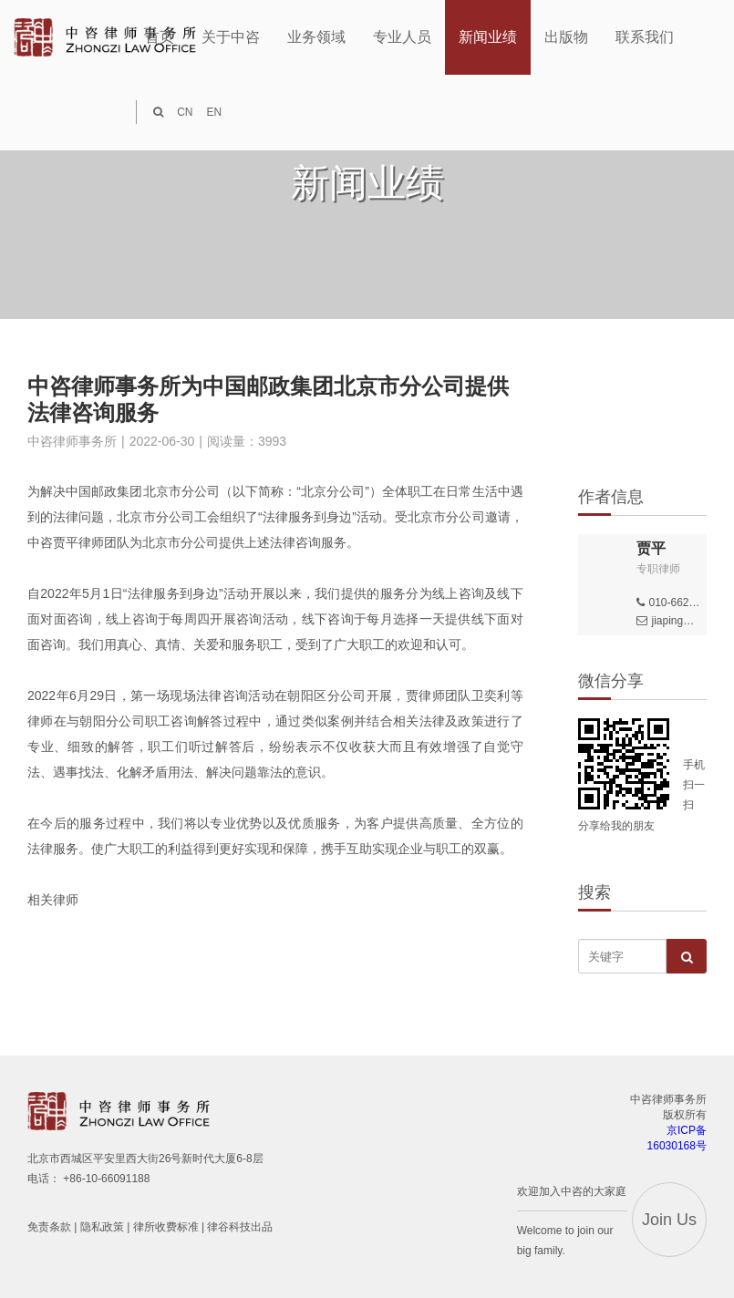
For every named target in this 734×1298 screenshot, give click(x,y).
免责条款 (49, 1227)
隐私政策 (102, 1227)
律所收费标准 (166, 1227)
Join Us (669, 1219)
